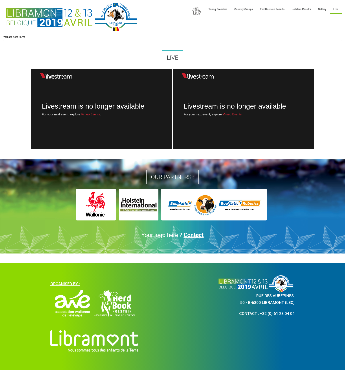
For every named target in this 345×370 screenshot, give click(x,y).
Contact (194, 235)
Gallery (322, 9)
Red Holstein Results (272, 9)
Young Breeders (218, 9)
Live (335, 9)
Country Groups (243, 9)
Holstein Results (301, 9)
